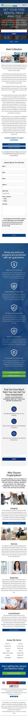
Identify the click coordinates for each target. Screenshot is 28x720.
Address (4, 184)
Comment (4, 204)
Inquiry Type (5, 191)
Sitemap (11, 694)
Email (3, 172)
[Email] (14, 175)
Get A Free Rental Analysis (14, 144)
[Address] (14, 187)
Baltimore (7, 643)
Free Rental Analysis (14, 630)
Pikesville (7, 648)
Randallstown (7, 646)
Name (3, 166)
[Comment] (14, 210)
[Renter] (2, 200)
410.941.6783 (19, 20)
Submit (14, 34)
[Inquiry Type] (14, 193)
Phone (3, 178)
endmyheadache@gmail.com (9, 711)
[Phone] (14, 181)
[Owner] (2, 198)
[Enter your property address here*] (14, 31)
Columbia (20, 643)
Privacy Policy (17, 694)
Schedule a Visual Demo (14, 147)
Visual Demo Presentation (14, 523)
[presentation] (12, 230)
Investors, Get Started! (14, 372)
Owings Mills (20, 646)
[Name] (14, 169)
